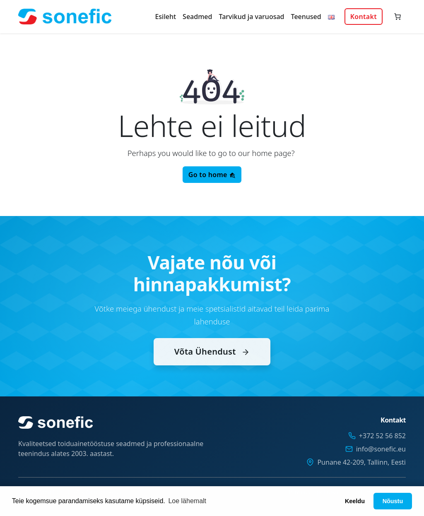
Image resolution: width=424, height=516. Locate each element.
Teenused (306, 16)
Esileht (165, 16)
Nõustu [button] (393, 501)
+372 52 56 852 (382, 435)
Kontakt (363, 16)
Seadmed (197, 16)
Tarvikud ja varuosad (251, 16)
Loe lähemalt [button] (187, 500)
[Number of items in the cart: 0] (397, 16)
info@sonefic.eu (381, 449)
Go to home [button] (212, 174)
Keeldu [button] (355, 501)
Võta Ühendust (212, 360)
